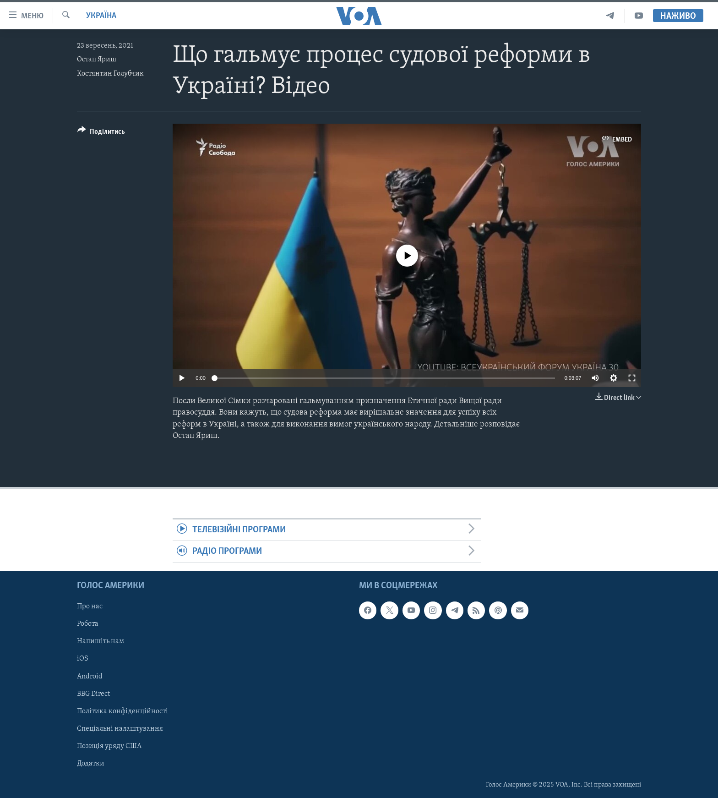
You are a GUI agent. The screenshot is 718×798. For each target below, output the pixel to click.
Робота (87, 624)
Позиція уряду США (109, 745)
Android (90, 676)
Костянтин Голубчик (110, 73)
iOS (82, 658)
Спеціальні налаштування (120, 728)
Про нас (90, 606)
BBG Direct (93, 693)
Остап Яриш (96, 59)
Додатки (90, 763)
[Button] (101, 133)
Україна (101, 15)
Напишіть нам (100, 641)
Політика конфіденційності (122, 711)
